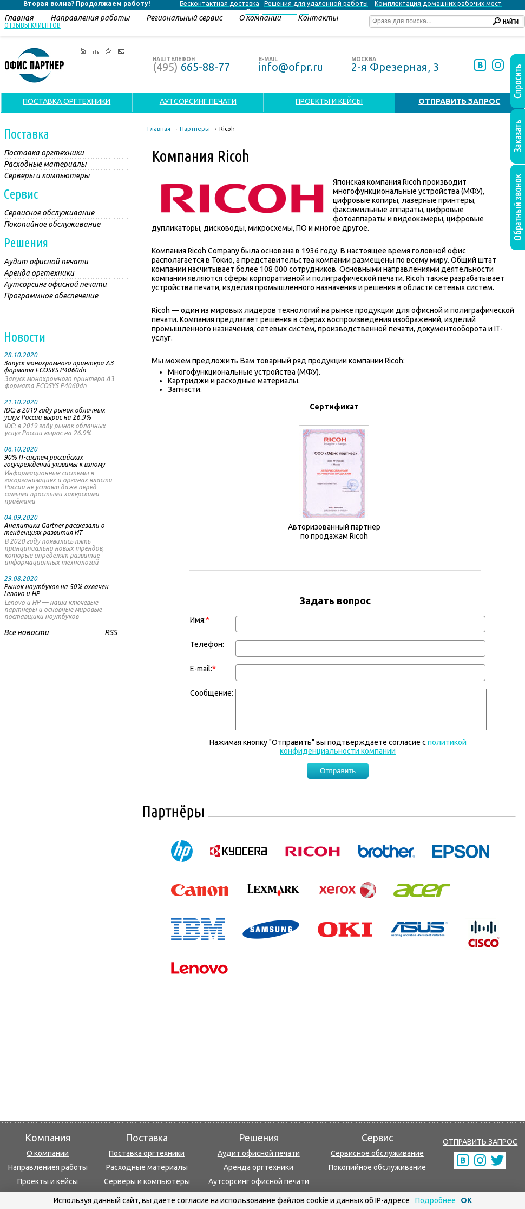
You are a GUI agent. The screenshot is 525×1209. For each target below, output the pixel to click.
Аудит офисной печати (259, 1153)
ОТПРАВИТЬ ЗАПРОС (480, 1142)
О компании (48, 1153)
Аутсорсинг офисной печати (258, 1181)
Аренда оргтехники (258, 1167)
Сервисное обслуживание (377, 1153)
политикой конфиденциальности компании (373, 754)
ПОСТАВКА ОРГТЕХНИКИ (66, 101)
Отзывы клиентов (32, 25)
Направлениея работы (48, 1167)
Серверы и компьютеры (147, 1181)
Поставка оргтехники (147, 1153)
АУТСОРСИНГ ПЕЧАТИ (198, 101)
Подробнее (435, 1200)
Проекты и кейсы (47, 1181)
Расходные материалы (147, 1167)
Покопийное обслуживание (377, 1167)
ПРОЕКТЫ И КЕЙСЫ (329, 101)
